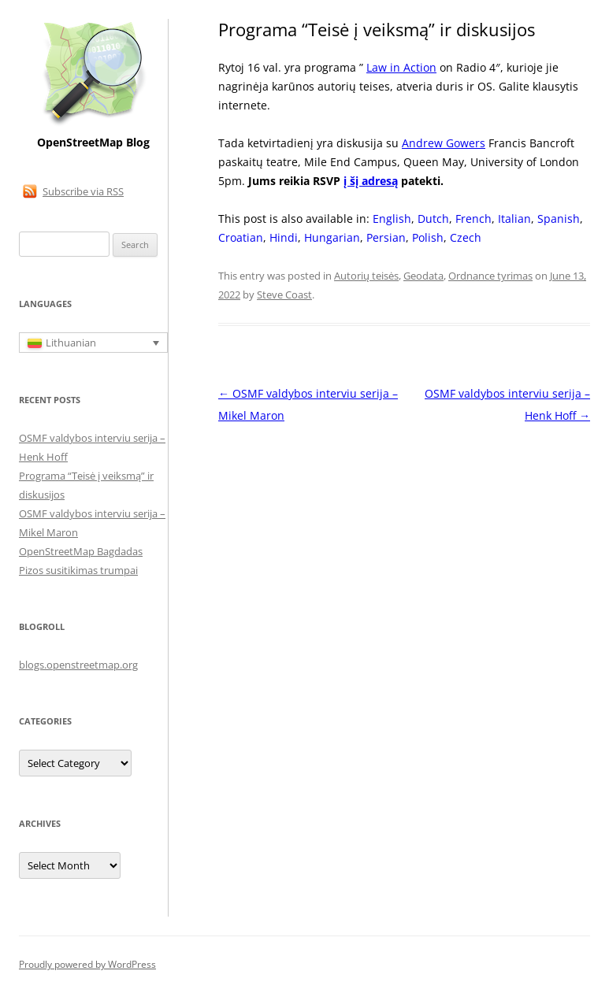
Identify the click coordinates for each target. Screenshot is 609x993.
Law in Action (401, 67)
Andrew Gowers (443, 142)
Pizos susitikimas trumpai (78, 570)
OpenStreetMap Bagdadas (81, 551)
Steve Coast (284, 294)
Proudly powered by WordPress (87, 964)
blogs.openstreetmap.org (78, 665)
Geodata (423, 276)
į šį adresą (370, 180)
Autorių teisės (366, 276)
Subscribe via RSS (83, 191)
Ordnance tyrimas (490, 276)
